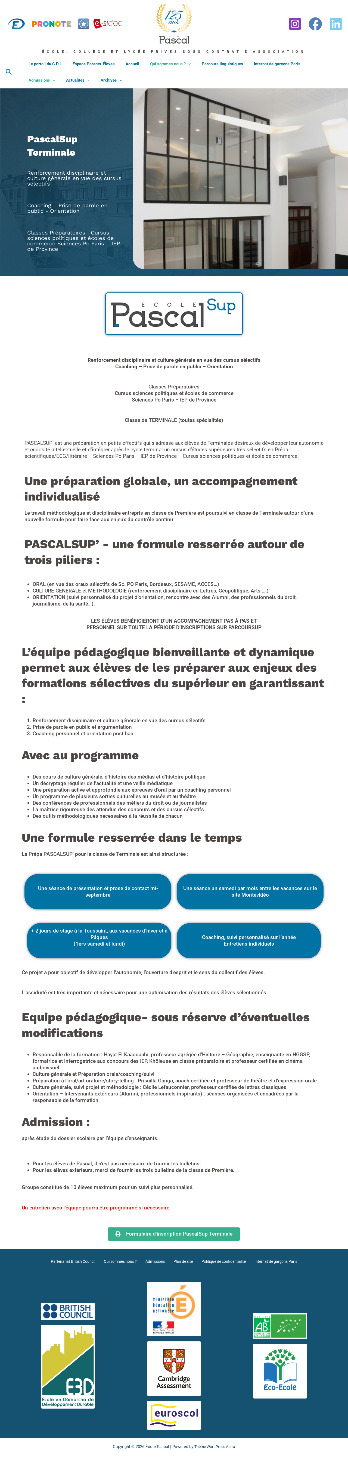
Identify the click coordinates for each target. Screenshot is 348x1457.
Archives (69, 80)
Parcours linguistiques (210, 63)
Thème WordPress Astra (215, 1446)
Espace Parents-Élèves (90, 63)
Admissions (307, 64)
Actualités (39, 80)
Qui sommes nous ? (161, 64)
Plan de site (181, 1261)
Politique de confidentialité (221, 1261)
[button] (8, 72)
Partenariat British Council (77, 1261)
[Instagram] (295, 24)
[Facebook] (315, 24)
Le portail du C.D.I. (43, 63)
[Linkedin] (336, 24)
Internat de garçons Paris (262, 63)
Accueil (125, 63)
